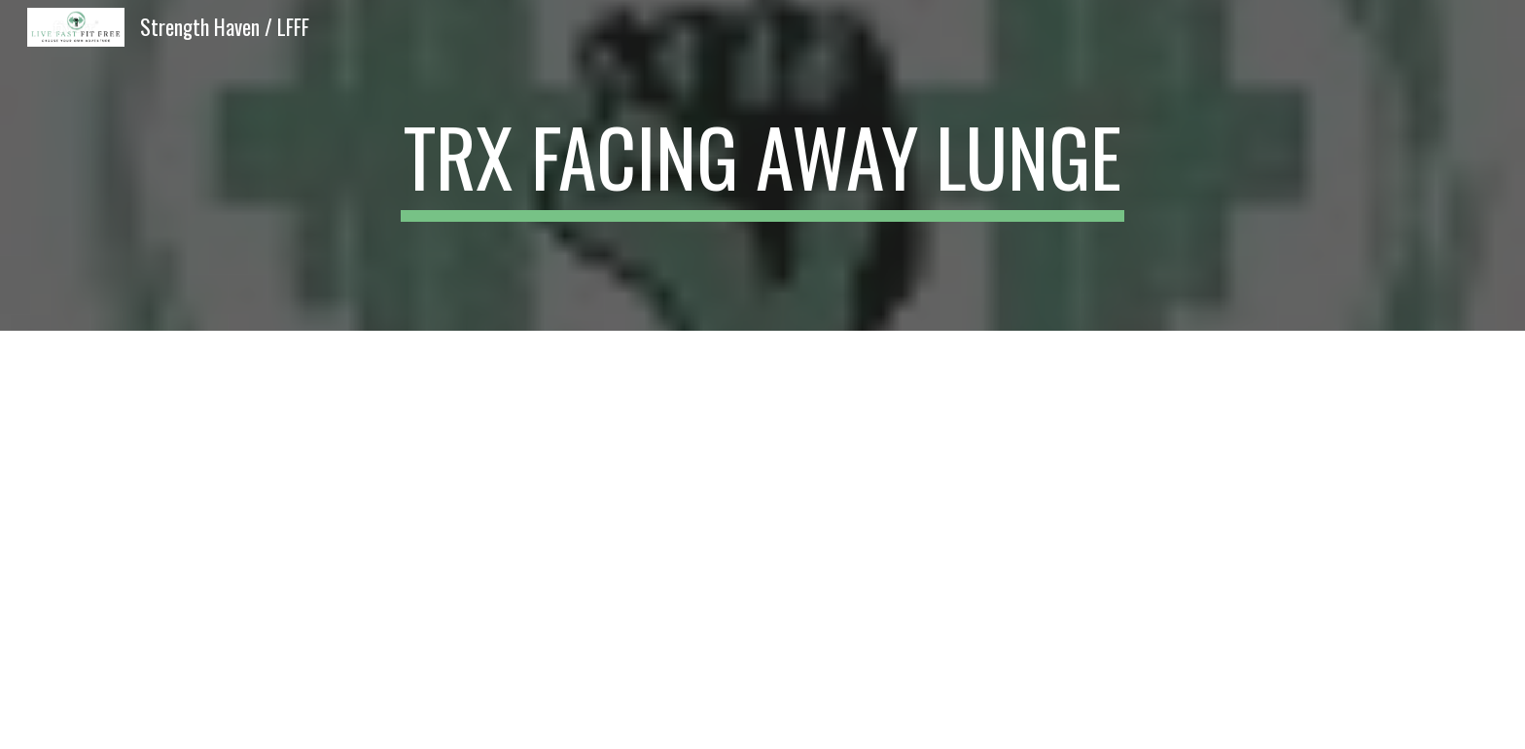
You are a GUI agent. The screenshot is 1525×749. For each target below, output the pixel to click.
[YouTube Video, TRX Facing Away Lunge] (762, 540)
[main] (762, 165)
